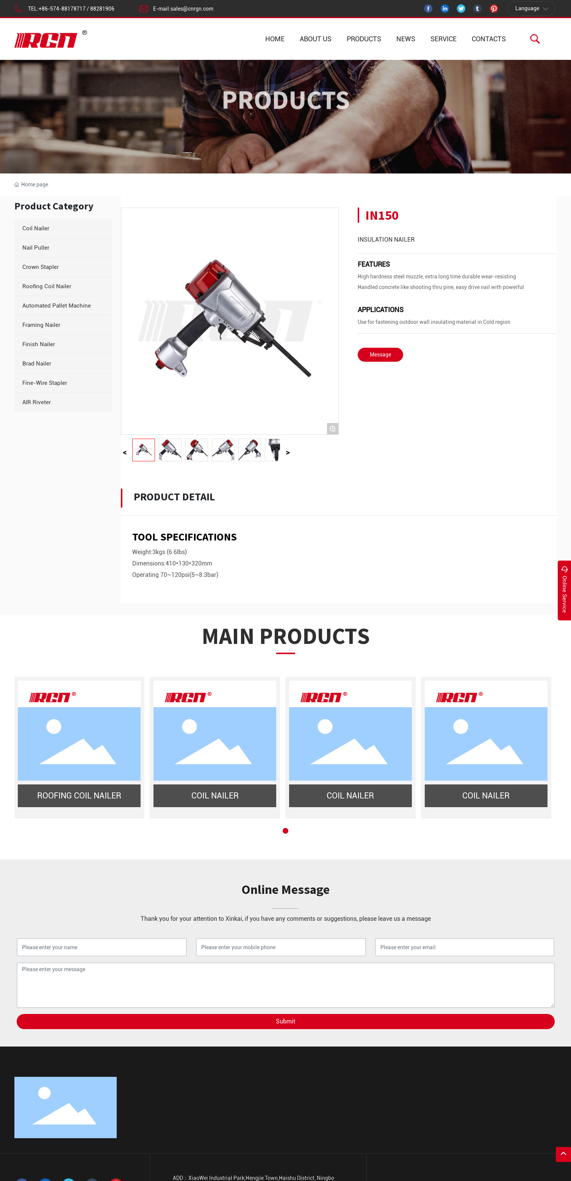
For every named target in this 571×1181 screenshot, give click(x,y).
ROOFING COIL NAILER (79, 795)
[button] (285, 831)
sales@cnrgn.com (192, 9)
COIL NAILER (215, 795)
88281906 (102, 9)
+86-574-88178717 (62, 9)
